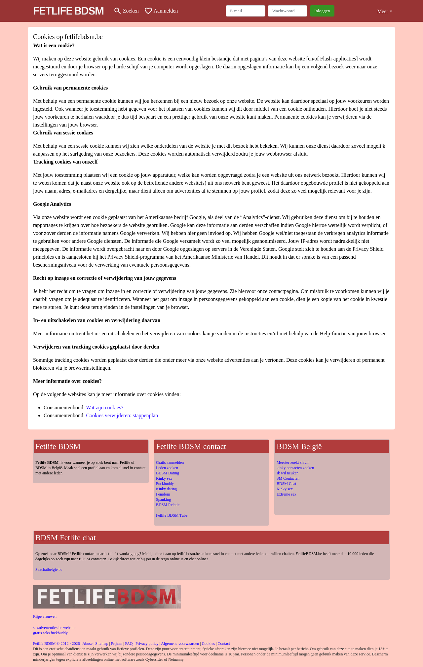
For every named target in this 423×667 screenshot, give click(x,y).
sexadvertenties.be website (54, 627)
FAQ (129, 643)
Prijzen (116, 643)
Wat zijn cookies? (104, 407)
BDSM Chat (286, 483)
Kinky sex (164, 478)
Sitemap (101, 643)
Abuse (87, 643)
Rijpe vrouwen (45, 616)
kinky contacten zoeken (295, 467)
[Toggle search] (126, 11)
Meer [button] (382, 11)
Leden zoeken (167, 467)
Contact (223, 643)
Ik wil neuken (287, 473)
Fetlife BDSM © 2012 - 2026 (56, 643)
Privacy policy (147, 643)
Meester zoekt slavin (293, 462)
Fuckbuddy (165, 483)
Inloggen (322, 10)
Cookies (208, 643)
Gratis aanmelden (170, 462)
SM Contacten (288, 478)
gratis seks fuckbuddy (50, 633)
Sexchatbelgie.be (48, 569)
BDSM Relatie (167, 504)
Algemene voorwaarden (180, 643)
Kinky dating (166, 489)
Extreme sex (286, 494)
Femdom (163, 494)
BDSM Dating (167, 473)
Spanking (163, 499)
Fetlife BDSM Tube (171, 515)
